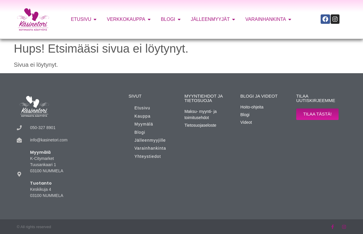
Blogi (139, 132)
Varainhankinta (150, 148)
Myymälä (143, 124)
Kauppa (142, 116)
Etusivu (142, 108)
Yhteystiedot (147, 156)
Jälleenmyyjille (150, 140)
